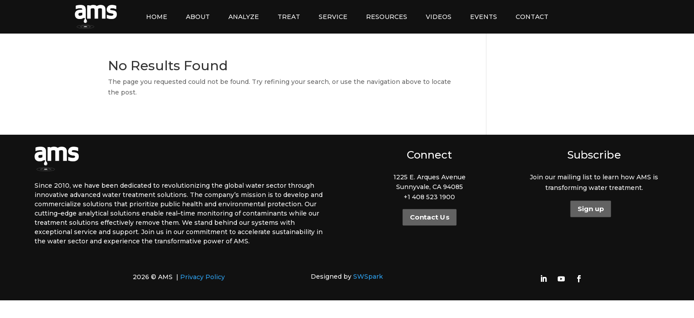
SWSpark (368, 276)
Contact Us (429, 217)
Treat (289, 17)
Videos (438, 17)
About (198, 17)
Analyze (243, 17)
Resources (386, 17)
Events (483, 17)
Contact (532, 17)
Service (333, 17)
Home (156, 17)
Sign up (591, 209)
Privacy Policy (202, 277)
